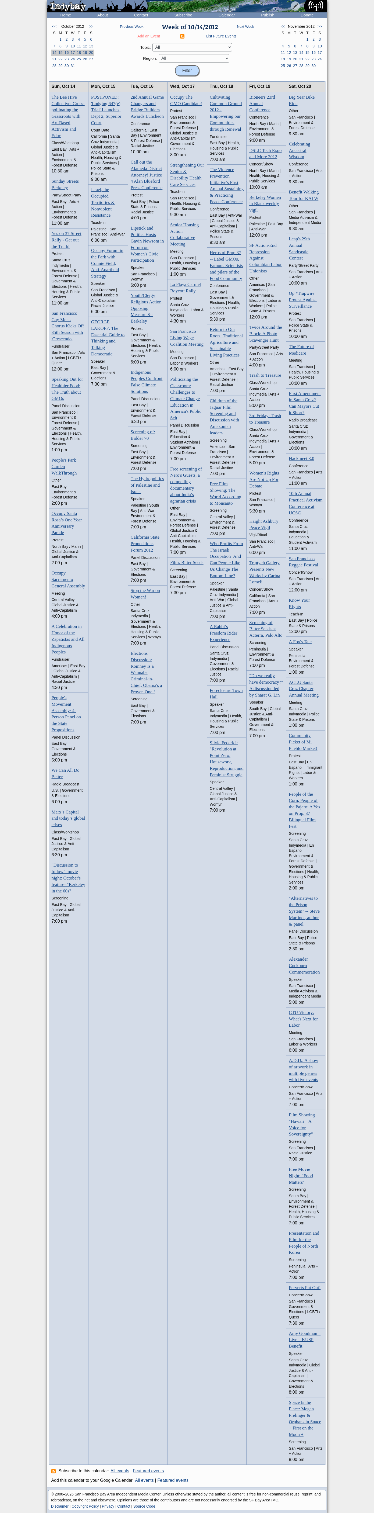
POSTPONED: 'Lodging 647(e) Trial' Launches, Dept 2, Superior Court (106, 110)
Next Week (245, 27)
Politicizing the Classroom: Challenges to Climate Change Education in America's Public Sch (185, 398)
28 (54, 66)
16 (67, 52)
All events (120, 1471)
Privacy (108, 1506)
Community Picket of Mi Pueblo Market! (303, 742)
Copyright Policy (85, 1506)
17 (73, 52)
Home (65, 15)
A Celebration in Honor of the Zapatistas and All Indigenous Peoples (68, 639)
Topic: (145, 47)
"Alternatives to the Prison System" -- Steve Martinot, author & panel (304, 911)
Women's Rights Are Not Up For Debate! (264, 479)
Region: (150, 58)
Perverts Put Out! (304, 1287)
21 (54, 59)
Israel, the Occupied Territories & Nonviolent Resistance (103, 202)
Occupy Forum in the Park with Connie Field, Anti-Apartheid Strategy (107, 263)
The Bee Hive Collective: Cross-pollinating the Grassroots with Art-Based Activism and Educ (68, 116)
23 (67, 59)
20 (91, 52)
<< (54, 26)
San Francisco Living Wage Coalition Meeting (187, 338)
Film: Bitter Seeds (187, 562)
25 (79, 59)
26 (85, 59)
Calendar (227, 15)
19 (85, 52)
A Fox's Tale (300, 641)
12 (85, 46)
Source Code (144, 1506)
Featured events (148, 1471)
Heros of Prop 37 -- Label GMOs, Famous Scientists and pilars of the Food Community (226, 265)
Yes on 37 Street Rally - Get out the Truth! (66, 240)
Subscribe (183, 15)
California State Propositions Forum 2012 (145, 544)
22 (60, 59)
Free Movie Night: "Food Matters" (301, 1176)
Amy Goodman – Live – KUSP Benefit (304, 1340)
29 (60, 66)
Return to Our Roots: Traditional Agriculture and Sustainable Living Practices (226, 342)
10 (73, 46)
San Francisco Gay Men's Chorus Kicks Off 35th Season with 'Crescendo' (68, 326)
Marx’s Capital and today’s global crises (68, 818)
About (102, 15)
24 (73, 59)
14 (54, 52)
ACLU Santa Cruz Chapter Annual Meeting (304, 689)
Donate (307, 15)
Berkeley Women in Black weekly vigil (265, 204)
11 (79, 46)
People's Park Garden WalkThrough (64, 467)
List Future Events (221, 36)
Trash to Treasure (265, 375)
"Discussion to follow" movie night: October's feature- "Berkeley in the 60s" (68, 878)
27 (91, 59)
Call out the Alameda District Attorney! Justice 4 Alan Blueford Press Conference (147, 175)
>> (91, 26)
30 (67, 66)
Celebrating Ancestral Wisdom (299, 150)
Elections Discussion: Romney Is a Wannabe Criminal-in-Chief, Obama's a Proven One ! (146, 672)
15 (60, 52)
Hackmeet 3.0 (301, 458)
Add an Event (148, 36)
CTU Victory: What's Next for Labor (303, 1019)
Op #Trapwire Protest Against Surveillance (302, 300)
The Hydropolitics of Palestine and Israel (147, 485)
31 (73, 66)
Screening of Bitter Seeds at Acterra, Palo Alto (265, 629)
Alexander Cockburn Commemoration (304, 966)
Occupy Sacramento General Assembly (68, 579)
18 (79, 52)
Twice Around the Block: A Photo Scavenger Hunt (265, 334)
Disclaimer (60, 1506)
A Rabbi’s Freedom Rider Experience (223, 633)
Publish (267, 15)
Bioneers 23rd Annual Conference (262, 104)
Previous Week (131, 27)
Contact (141, 15)
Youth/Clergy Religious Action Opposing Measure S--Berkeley (146, 308)
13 (91, 46)
